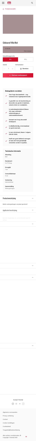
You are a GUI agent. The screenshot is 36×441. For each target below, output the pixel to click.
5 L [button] (10, 59)
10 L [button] (25, 59)
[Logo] (9, 2)
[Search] (32, 3)
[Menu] (3, 3)
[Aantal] (8, 69)
